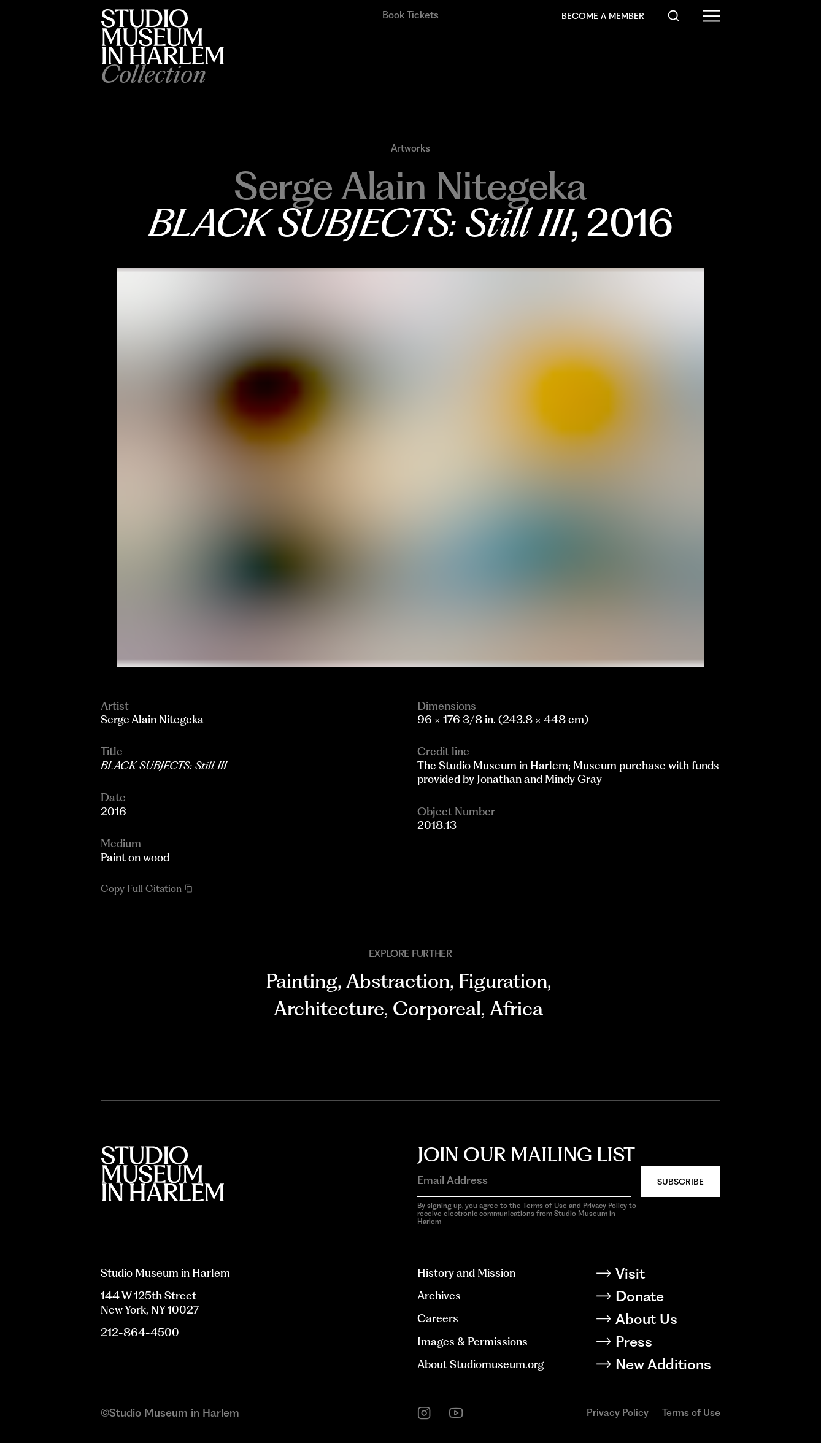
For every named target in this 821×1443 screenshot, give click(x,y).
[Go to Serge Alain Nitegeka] (410, 186)
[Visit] (667, 1275)
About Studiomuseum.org (480, 1364)
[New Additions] (667, 1366)
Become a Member (602, 16)
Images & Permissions (472, 1341)
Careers (437, 1318)
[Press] (667, 1343)
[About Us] (667, 1321)
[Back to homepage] (162, 36)
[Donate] (667, 1298)
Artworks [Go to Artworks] (410, 148)
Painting (301, 981)
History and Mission (466, 1272)
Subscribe (680, 1182)
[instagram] (424, 1413)
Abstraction (398, 981)
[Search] (673, 16)
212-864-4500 (140, 1332)
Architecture (329, 1008)
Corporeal (437, 1008)
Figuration (502, 981)
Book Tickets (410, 15)
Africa (516, 1008)
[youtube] (456, 1413)
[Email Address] (524, 1181)
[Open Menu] (711, 16)
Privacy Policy (618, 1412)
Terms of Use (691, 1412)
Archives (439, 1295)
